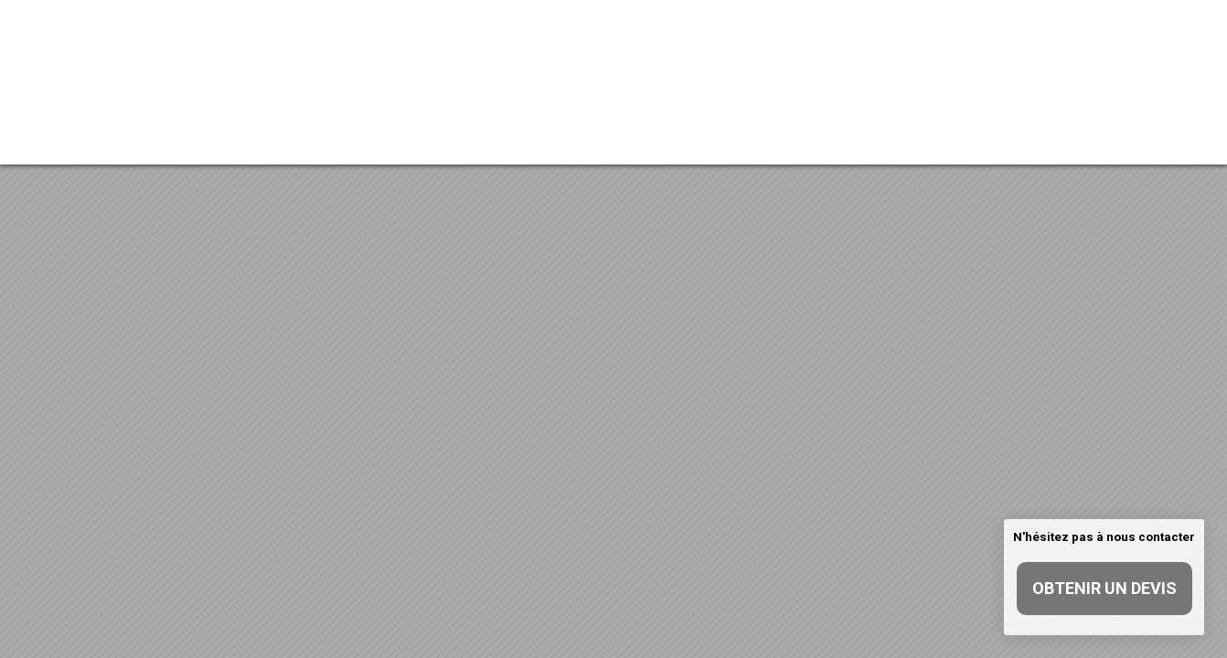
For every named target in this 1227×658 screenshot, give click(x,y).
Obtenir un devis (1104, 588)
